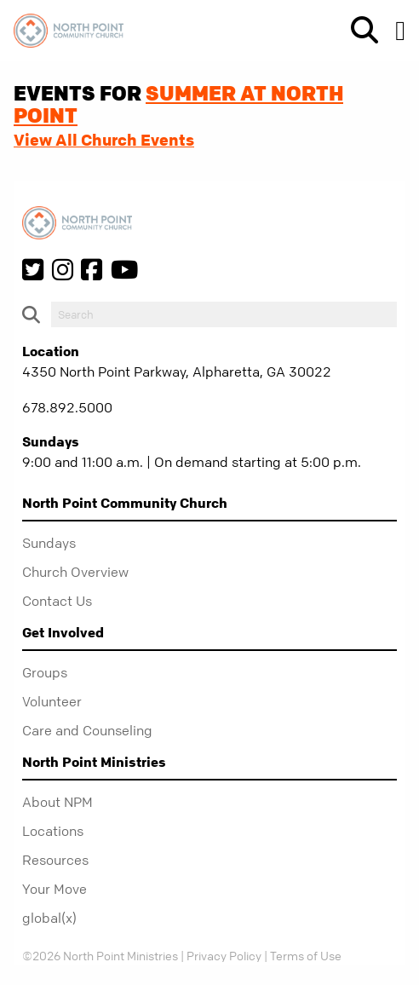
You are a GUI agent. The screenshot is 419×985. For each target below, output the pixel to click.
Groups (44, 672)
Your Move (54, 888)
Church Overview (75, 571)
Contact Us (57, 600)
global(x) (49, 917)
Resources (55, 859)
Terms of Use (306, 955)
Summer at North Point (178, 104)
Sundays (49, 542)
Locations (52, 830)
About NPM (57, 801)
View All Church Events (104, 139)
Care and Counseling (87, 730)
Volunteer (52, 701)
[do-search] (224, 314)
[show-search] (357, 30)
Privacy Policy (224, 955)
